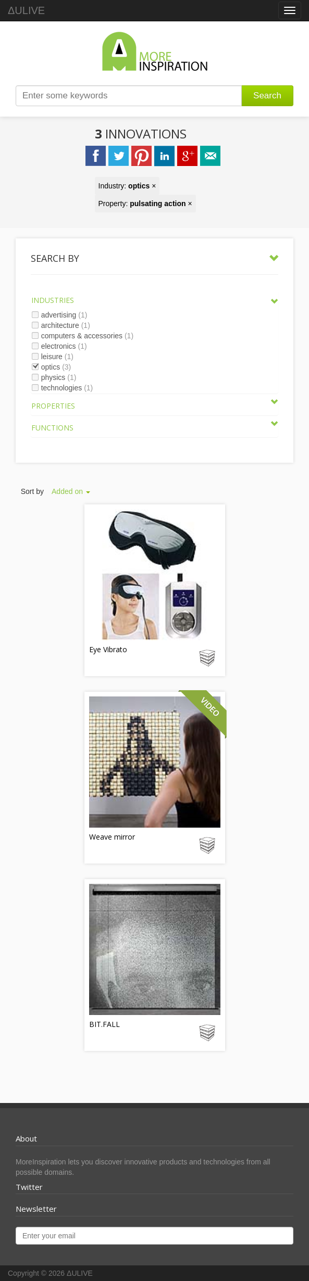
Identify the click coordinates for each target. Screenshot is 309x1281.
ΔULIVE (26, 10)
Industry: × (127, 186)
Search (267, 95)
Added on (71, 491)
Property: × (145, 203)
